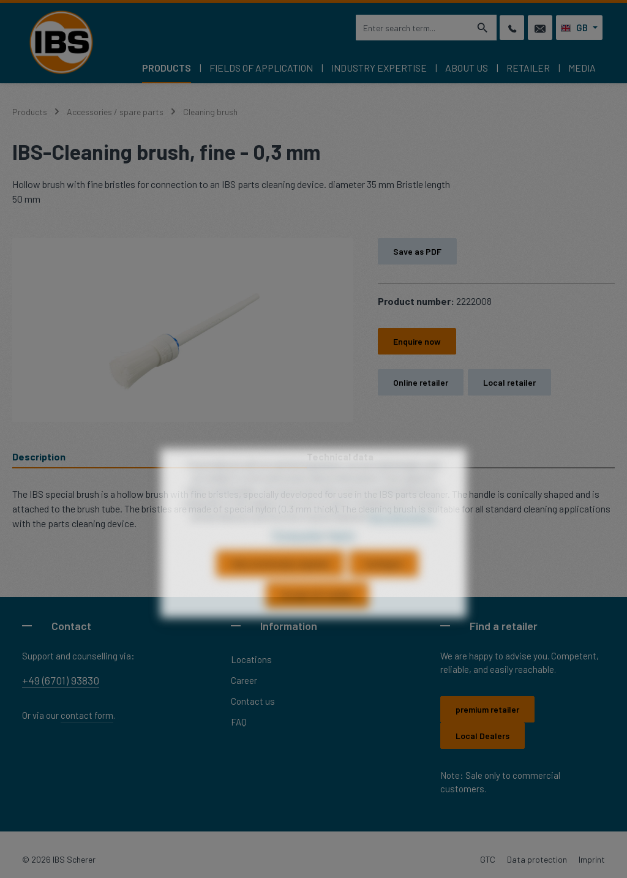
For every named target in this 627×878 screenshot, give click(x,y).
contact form (87, 715)
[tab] (159, 457)
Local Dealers (482, 735)
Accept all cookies (317, 620)
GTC (487, 859)
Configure (383, 589)
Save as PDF (417, 251)
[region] (183, 330)
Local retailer (509, 382)
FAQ (239, 721)
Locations (251, 659)
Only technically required (280, 589)
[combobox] (412, 27)
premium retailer (487, 709)
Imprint (592, 859)
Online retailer (420, 382)
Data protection (537, 859)
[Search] (482, 27)
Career (244, 680)
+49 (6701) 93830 (60, 680)
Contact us (253, 701)
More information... (403, 542)
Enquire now (417, 341)
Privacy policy (297, 560)
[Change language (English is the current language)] (579, 27)
